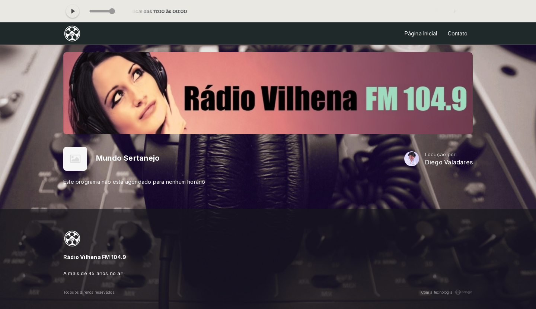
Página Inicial (421, 33)
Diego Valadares (449, 162)
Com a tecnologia (447, 292)
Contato (458, 33)
